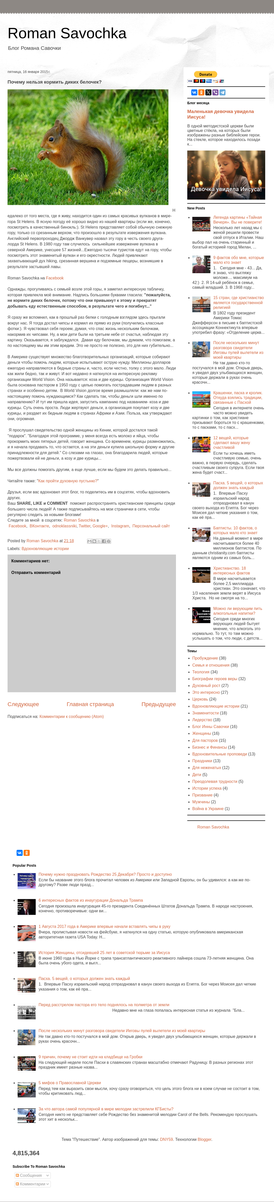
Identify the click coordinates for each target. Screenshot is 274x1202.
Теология (200, 672)
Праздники (202, 761)
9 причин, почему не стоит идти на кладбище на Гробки (90, 1057)
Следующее (23, 704)
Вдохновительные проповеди (219, 754)
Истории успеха (207, 788)
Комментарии (30, 1184)
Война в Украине (208, 809)
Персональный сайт (151, 526)
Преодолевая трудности (214, 781)
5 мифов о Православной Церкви (69, 1083)
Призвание (202, 795)
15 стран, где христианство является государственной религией (238, 302)
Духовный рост (206, 685)
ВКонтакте (39, 526)
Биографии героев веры (214, 679)
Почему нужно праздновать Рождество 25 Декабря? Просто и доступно (105, 874)
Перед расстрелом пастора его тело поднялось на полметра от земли (103, 1005)
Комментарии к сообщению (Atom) (71, 716)
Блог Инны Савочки (210, 726)
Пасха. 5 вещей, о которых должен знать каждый (84, 978)
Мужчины (201, 802)
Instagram (120, 526)
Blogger (204, 1139)
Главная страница (90, 704)
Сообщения (29, 1175)
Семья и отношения (211, 665)
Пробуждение (205, 658)
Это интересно (206, 692)
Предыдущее (159, 704)
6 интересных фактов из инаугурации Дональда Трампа (90, 900)
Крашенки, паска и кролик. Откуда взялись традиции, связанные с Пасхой (237, 398)
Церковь (200, 699)
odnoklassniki (64, 526)
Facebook (55, 278)
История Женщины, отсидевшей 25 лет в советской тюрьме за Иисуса (104, 953)
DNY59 (166, 1139)
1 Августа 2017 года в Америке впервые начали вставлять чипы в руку (104, 926)
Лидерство (202, 720)
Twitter (84, 526)
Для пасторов (205, 740)
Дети (196, 775)
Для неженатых (206, 768)
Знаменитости (205, 713)
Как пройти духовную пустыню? (67, 481)
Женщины (201, 733)
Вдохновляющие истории (45, 549)
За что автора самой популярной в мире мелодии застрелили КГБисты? (105, 1109)
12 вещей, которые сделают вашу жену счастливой (231, 443)
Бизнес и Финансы (209, 747)
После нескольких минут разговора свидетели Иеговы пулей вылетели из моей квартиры (121, 1031)
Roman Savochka (67, 33)
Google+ (100, 526)
